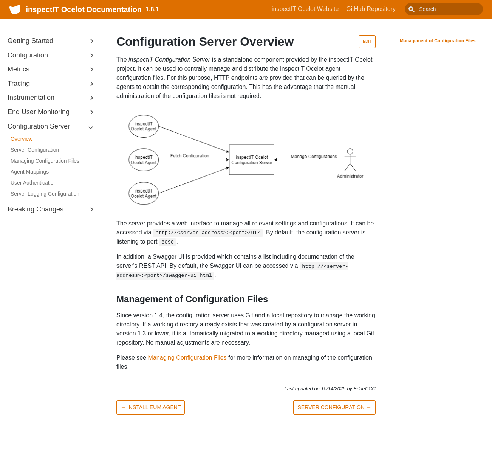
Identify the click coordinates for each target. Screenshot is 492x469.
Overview (21, 139)
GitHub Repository (388, 9)
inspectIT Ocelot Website (322, 9)
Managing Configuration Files (45, 161)
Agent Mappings (30, 172)
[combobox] (452, 9)
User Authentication (33, 183)
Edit (367, 41)
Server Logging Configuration (45, 194)
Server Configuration (35, 150)
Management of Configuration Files (438, 40)
